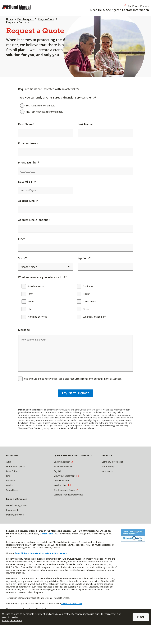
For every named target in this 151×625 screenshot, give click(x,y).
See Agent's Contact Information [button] (127, 10)
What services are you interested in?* (42, 277)
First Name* (26, 124)
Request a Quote (16, 22)
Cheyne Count (46, 19)
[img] (21, 7)
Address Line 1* (28, 200)
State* (22, 258)
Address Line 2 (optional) (34, 220)
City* (21, 239)
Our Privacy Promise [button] (138, 5)
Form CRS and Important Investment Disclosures (41, 553)
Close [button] (140, 617)
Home (9, 19)
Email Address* (28, 143)
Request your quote (75, 393)
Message (24, 330)
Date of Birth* (27, 181)
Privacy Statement (12, 620)
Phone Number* (28, 162)
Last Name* (85, 124)
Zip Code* (84, 258)
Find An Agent (25, 19)
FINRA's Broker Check (71, 603)
